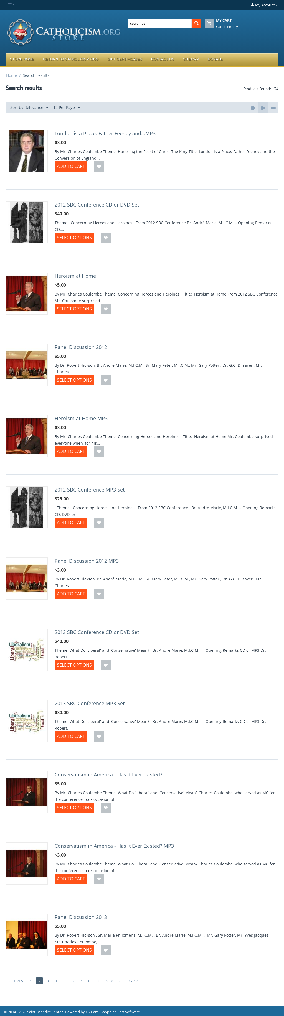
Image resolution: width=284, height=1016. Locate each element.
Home (11, 75)
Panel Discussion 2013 (81, 917)
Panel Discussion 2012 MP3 (87, 560)
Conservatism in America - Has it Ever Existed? (108, 774)
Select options (74, 238)
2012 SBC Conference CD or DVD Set (97, 204)
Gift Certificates (124, 59)
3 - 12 (133, 981)
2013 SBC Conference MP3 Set (90, 703)
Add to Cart (71, 166)
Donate (215, 59)
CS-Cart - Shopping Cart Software (113, 1011)
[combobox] (160, 23)
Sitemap (191, 59)
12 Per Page (66, 108)
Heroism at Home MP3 (81, 418)
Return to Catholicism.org (70, 59)
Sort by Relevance (29, 108)
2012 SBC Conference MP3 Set (90, 489)
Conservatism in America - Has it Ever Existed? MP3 (114, 845)
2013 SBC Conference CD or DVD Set (97, 632)
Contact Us (162, 59)
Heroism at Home (75, 276)
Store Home (22, 59)
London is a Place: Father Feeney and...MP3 (105, 133)
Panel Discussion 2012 (81, 347)
